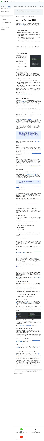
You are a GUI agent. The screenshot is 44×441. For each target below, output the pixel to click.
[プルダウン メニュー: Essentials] (15, 1)
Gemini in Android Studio (18, 6)
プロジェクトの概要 (23, 94)
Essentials (12, 1)
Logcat (29, 283)
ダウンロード (3, 6)
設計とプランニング (21, 1)
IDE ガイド (32, 16)
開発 (23, 16)
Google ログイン (34, 175)
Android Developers (19, 16)
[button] (6, 8)
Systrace (25, 283)
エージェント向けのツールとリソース (31, 6)
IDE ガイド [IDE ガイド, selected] (9, 6)
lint (16, 302)
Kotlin (32, 118)
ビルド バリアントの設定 (36, 153)
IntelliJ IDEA (21, 24)
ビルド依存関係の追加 (33, 203)
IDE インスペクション (28, 302)
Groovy (29, 119)
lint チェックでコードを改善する (26, 325)
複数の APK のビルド (34, 165)
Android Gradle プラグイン (23, 101)
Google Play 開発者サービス (31, 174)
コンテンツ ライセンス (31, 370)
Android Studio (39, 1)
